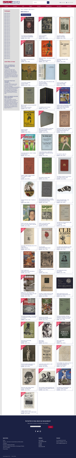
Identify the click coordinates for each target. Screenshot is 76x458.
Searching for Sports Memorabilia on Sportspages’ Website (13, 446)
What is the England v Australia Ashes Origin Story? (11, 97)
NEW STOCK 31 (7, 17)
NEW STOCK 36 (7, 25)
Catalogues (26, 9)
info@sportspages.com (63, 443)
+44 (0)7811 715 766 (63, 441)
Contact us (69, 6)
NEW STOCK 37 (7, 26)
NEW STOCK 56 (7, 54)
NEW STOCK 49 (7, 43)
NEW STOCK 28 (7, 13)
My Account (63, 2)
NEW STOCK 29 (7, 14)
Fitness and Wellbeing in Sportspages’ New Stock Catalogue (9, 66)
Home (22, 9)
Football (15, 6)
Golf (23, 6)
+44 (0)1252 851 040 (62, 440)
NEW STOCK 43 (7, 35)
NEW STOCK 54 (7, 51)
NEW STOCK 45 (7, 38)
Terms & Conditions (6, 447)
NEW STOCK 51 (7, 46)
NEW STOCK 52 (7, 48)
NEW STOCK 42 (7, 33)
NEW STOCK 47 (7, 41)
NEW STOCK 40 (7, 30)
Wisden (39, 6)
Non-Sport (59, 6)
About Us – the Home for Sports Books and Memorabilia (13, 441)
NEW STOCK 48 (7, 42)
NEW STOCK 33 (7, 20)
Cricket (6, 6)
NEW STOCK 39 (7, 29)
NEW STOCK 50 (7, 45)
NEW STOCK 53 (7, 49)
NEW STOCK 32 (7, 19)
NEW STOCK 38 (7, 28)
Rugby (30, 6)
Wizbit (15, 456)
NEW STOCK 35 (7, 23)
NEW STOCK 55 (7, 52)
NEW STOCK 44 (7, 36)
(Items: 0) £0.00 (70, 2)
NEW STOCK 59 (7, 58)
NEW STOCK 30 (7, 16)
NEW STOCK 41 (7, 32)
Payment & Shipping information (9, 444)
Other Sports (49, 6)
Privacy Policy (5, 449)
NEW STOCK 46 (7, 39)
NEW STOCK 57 (7, 55)
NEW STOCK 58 (7, 56)
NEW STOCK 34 (7, 22)
